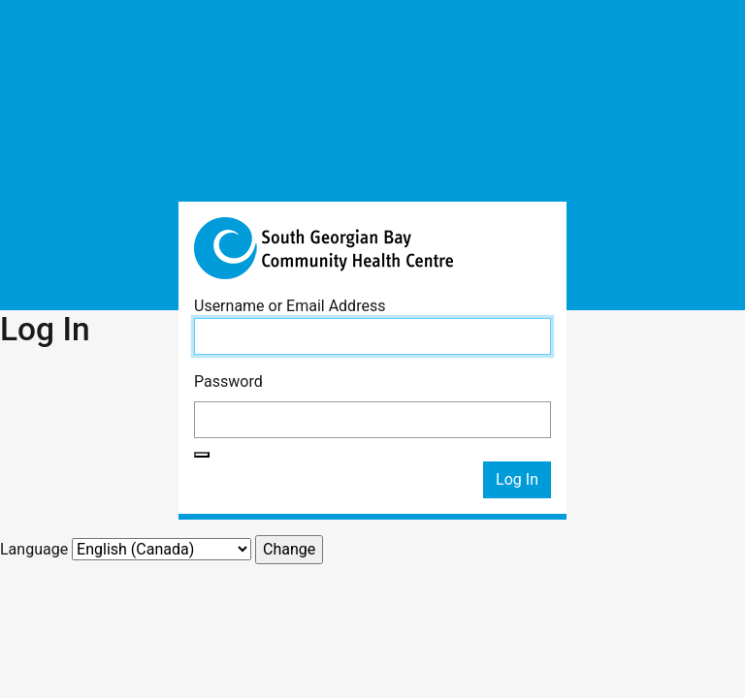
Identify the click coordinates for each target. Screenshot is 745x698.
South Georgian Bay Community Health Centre (372, 248)
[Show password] (202, 455)
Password (228, 381)
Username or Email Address (289, 306)
